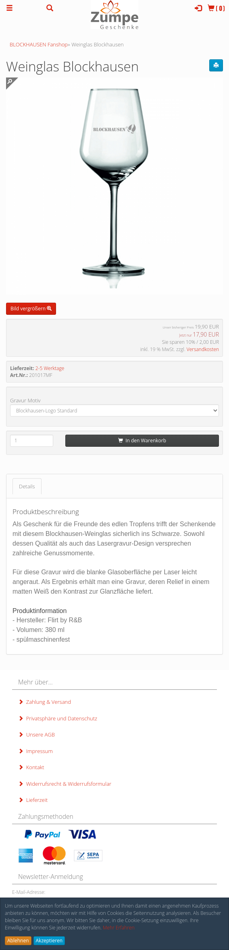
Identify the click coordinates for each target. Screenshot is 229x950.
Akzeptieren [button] (49, 940)
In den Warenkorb (142, 440)
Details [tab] (27, 486)
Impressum (35, 751)
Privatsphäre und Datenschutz (57, 718)
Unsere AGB (36, 734)
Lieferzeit (33, 800)
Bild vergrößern (31, 308)
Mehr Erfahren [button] (119, 927)
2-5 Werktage (49, 368)
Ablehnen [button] (18, 940)
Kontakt (31, 767)
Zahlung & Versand (44, 701)
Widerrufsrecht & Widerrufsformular (64, 783)
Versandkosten (203, 349)
